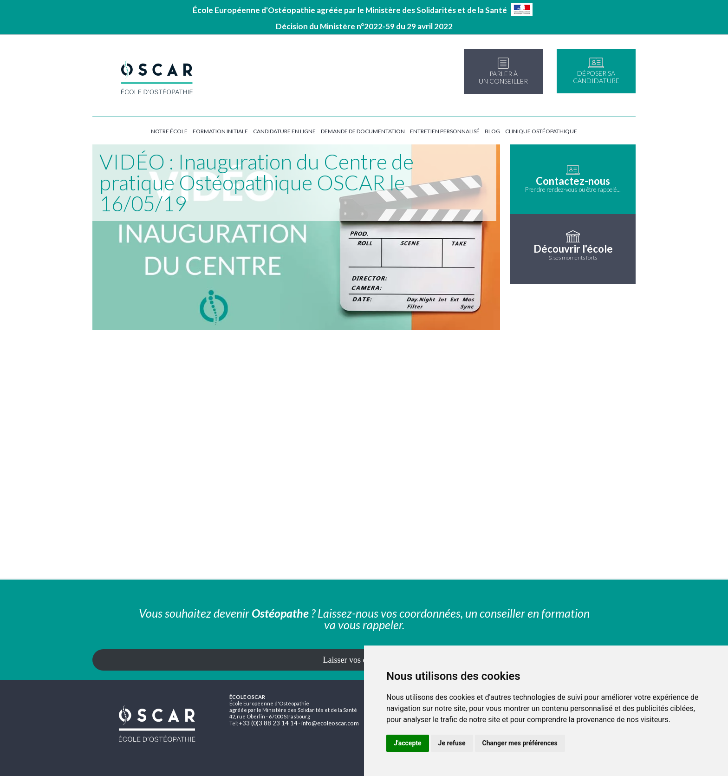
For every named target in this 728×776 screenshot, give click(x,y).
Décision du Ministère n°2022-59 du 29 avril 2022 (364, 26)
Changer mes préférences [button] (520, 743)
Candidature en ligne (284, 131)
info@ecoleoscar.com (330, 723)
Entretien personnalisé (445, 131)
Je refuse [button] (452, 743)
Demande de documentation (363, 131)
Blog (492, 131)
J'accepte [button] (408, 743)
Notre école (169, 131)
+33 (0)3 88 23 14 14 (268, 723)
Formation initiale (220, 131)
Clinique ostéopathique (541, 131)
